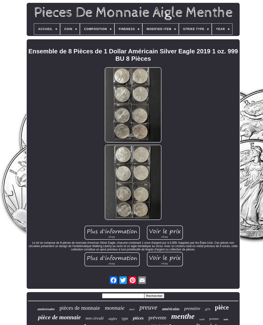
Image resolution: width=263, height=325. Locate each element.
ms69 (202, 319)
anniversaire (46, 309)
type (125, 318)
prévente (157, 317)
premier (214, 318)
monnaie (114, 308)
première (192, 308)
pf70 (207, 309)
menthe (183, 316)
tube (226, 319)
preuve (148, 307)
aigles (112, 318)
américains (171, 309)
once (132, 309)
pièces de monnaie (80, 308)
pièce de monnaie (59, 317)
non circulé (95, 318)
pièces (138, 318)
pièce (222, 307)
